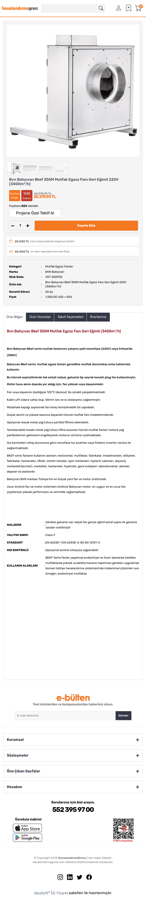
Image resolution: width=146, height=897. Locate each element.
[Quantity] (20, 225)
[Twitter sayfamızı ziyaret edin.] (77, 878)
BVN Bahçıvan (54, 271)
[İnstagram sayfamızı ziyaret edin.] (58, 878)
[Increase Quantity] (27, 225)
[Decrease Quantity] (12, 225)
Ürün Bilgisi (14, 317)
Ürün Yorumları (40, 317)
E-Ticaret (60, 893)
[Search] (73, 8)
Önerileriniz (98, 317)
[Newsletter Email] (65, 715)
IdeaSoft (42, 893)
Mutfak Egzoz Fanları (59, 266)
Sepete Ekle (86, 226)
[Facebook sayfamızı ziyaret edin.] (87, 878)
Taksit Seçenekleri (70, 317)
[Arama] (101, 8)
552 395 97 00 (73, 810)
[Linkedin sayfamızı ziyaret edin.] (68, 878)
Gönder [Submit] (123, 715)
